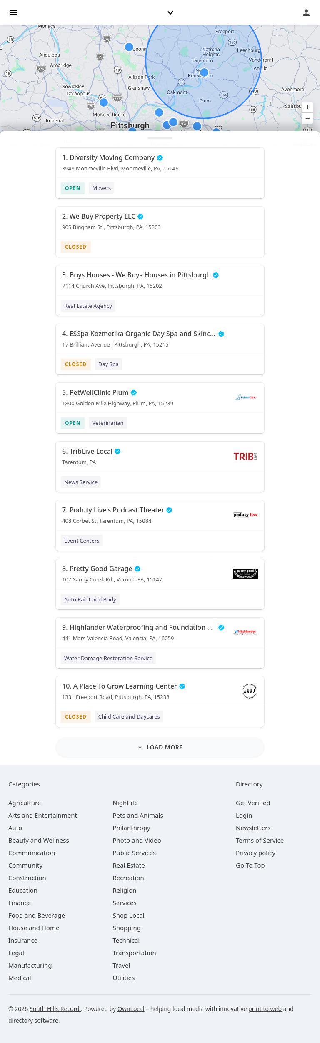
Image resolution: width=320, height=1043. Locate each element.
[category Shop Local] (129, 915)
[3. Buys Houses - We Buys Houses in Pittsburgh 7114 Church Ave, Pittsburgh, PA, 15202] (160, 283)
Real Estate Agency (88, 305)
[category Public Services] (134, 852)
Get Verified (253, 802)
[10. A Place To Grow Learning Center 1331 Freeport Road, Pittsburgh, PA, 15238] (160, 694)
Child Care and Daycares (129, 716)
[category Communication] (31, 852)
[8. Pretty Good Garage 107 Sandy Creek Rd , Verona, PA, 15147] (160, 577)
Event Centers (81, 540)
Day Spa (108, 364)
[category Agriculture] (24, 802)
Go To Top (250, 865)
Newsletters (253, 827)
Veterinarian (107, 423)
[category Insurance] (23, 940)
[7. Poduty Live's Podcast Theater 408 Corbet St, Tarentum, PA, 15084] (160, 518)
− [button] (307, 119)
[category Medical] (19, 977)
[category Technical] (126, 940)
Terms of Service (260, 840)
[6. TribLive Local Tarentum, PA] (160, 459)
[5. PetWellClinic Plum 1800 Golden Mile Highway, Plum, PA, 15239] (160, 400)
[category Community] (25, 865)
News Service (81, 482)
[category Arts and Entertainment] (42, 815)
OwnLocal (131, 1009)
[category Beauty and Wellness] (38, 840)
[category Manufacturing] (30, 965)
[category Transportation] (134, 952)
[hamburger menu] (13, 11)
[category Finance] (19, 902)
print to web (265, 1009)
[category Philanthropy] (131, 827)
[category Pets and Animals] (138, 815)
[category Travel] (121, 965)
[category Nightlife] (125, 802)
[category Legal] (16, 952)
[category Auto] (15, 827)
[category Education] (23, 890)
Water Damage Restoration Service (108, 658)
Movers (101, 188)
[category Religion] (125, 890)
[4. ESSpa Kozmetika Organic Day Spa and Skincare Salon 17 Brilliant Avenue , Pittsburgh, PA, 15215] (160, 342)
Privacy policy (255, 852)
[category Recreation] (128, 877)
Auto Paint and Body (90, 599)
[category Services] (125, 902)
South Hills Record (55, 1009)
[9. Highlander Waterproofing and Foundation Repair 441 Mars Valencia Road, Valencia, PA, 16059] (160, 635)
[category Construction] (27, 877)
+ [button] (307, 107)
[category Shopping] (127, 927)
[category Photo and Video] (137, 840)
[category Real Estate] (129, 865)
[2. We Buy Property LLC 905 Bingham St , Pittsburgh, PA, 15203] (160, 224)
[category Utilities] (124, 977)
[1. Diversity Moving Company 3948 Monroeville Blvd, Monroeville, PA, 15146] (160, 165)
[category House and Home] (34, 927)
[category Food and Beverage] (36, 915)
